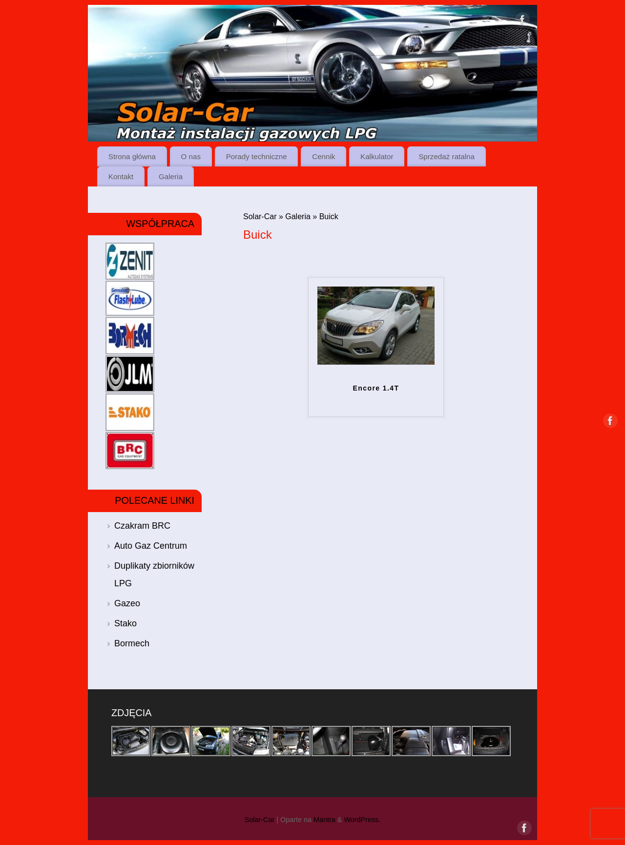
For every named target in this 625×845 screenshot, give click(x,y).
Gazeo (127, 603)
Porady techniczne (256, 156)
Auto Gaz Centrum (150, 546)
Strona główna (132, 156)
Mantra (324, 820)
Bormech (131, 643)
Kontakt (121, 176)
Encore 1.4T (376, 388)
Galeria (171, 176)
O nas (191, 156)
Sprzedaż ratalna (446, 156)
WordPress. (362, 820)
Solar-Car (259, 216)
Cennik (323, 156)
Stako (125, 623)
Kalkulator (377, 156)
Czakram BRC (142, 526)
